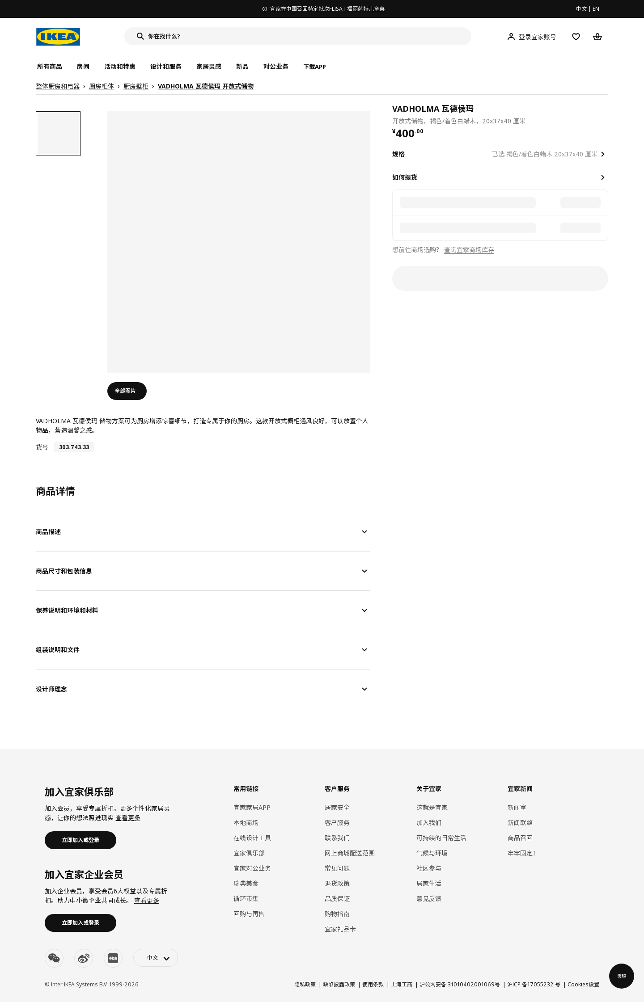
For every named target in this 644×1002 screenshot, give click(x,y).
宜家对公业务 (252, 868)
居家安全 (337, 807)
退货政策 (337, 883)
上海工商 (401, 984)
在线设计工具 (252, 838)
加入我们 (428, 822)
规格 (398, 154)
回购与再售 (249, 913)
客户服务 (337, 822)
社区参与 (428, 868)
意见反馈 (428, 898)
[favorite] (604, 114)
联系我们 (337, 838)
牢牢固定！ (523, 853)
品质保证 (337, 898)
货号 (42, 447)
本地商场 (245, 822)
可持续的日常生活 (441, 838)
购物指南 (337, 913)
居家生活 (428, 883)
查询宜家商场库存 (469, 249)
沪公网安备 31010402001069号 (459, 984)
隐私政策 (305, 984)
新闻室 (517, 807)
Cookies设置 (583, 984)
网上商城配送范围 (350, 853)
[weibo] (83, 958)
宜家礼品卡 (340, 929)
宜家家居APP (252, 807)
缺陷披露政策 (339, 984)
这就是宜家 (432, 807)
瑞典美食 (245, 883)
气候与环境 (432, 853)
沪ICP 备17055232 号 (533, 984)
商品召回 (520, 838)
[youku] (113, 958)
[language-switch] (155, 958)
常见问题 (337, 868)
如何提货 (404, 177)
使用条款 (373, 984)
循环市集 (245, 898)
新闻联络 (520, 822)
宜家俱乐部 (249, 853)
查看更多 (127, 817)
